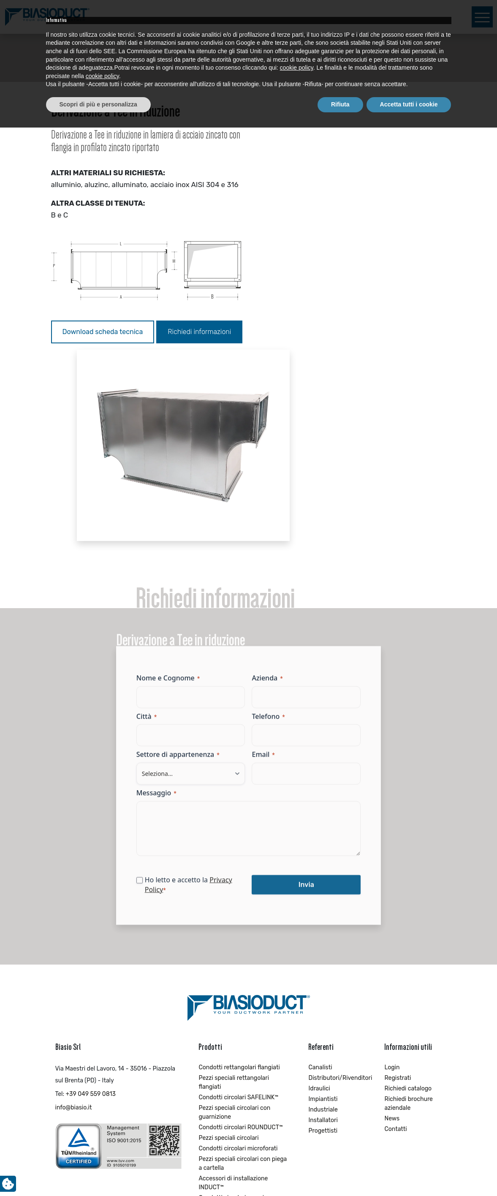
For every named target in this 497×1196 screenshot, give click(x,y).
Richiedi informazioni (94, 355)
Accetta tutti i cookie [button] (409, 1172)
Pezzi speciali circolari (228, 960)
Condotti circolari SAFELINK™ (238, 920)
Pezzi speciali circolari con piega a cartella (242, 986)
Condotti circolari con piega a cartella (238, 1025)
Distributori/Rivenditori (337, 900)
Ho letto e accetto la (195, 712)
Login (391, 890)
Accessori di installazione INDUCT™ (233, 1006)
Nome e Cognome (188, 506)
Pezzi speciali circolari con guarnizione (234, 935)
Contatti (395, 951)
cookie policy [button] (296, 1136)
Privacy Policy (185, 717)
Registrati (397, 900)
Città (166, 544)
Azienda (267, 506)
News (391, 941)
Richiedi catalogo (408, 911)
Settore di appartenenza (197, 582)
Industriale (322, 932)
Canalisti (320, 890)
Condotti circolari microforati (237, 971)
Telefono (268, 544)
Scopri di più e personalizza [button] (98, 1172)
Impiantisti (322, 921)
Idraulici (319, 911)
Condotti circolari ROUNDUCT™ (240, 950)
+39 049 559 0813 (91, 916)
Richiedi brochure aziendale (408, 926)
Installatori (322, 942)
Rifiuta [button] (340, 1172)
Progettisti (322, 953)
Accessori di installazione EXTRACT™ (233, 1064)
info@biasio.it (73, 930)
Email (263, 582)
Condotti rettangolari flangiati (239, 890)
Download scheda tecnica (102, 332)
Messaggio (176, 620)
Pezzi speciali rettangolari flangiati (233, 905)
